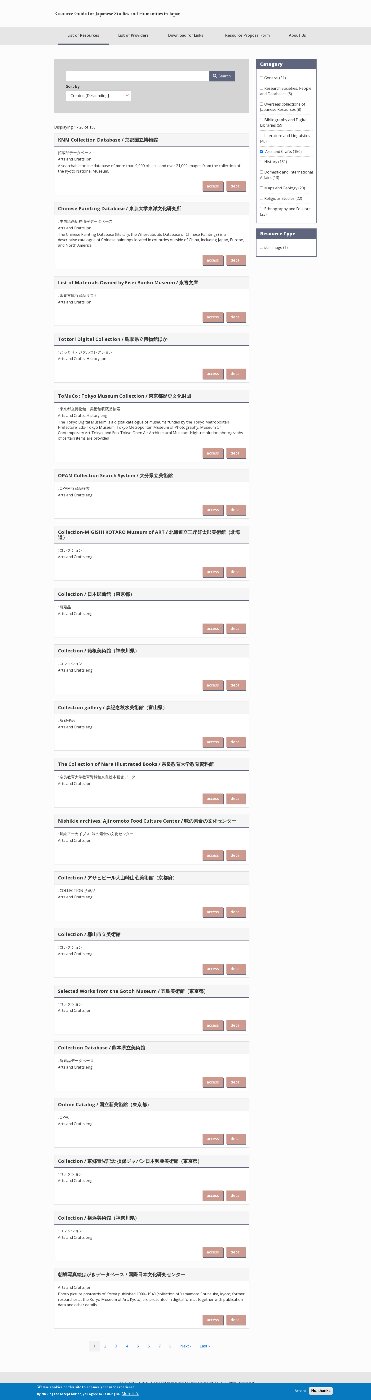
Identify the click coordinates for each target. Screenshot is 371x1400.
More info (130, 1393)
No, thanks (321, 1391)
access (213, 186)
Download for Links (185, 35)
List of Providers (133, 35)
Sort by (73, 86)
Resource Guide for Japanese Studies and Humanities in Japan (117, 13)
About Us (297, 35)
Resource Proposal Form (247, 35)
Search (222, 76)
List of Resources (83, 35)
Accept (300, 1390)
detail (236, 186)
